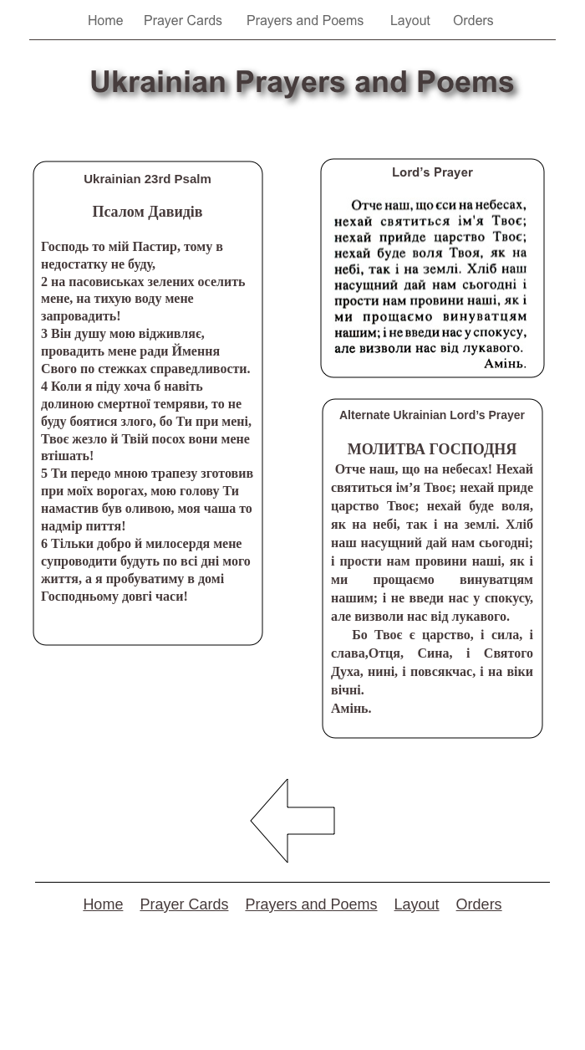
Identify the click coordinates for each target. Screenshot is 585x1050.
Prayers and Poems (311, 904)
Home (103, 904)
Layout (417, 904)
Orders (479, 904)
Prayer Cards (184, 904)
